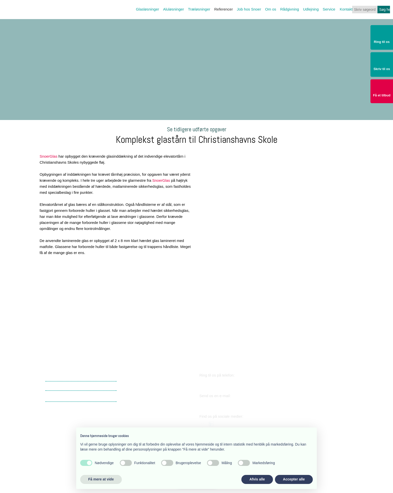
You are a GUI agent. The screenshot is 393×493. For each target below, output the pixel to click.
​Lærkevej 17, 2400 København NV (151, 386)
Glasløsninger (147, 9)
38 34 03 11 (216, 383)
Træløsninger (199, 9)
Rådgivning (289, 9)
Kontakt (346, 9)
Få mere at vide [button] (101, 479)
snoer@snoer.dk (222, 403)
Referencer (223, 9)
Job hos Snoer (249, 9)
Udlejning (311, 9)
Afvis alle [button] (257, 479)
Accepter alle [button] (294, 479)
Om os (270, 9)
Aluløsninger (173, 9)
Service (329, 9)
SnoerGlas (48, 156)
